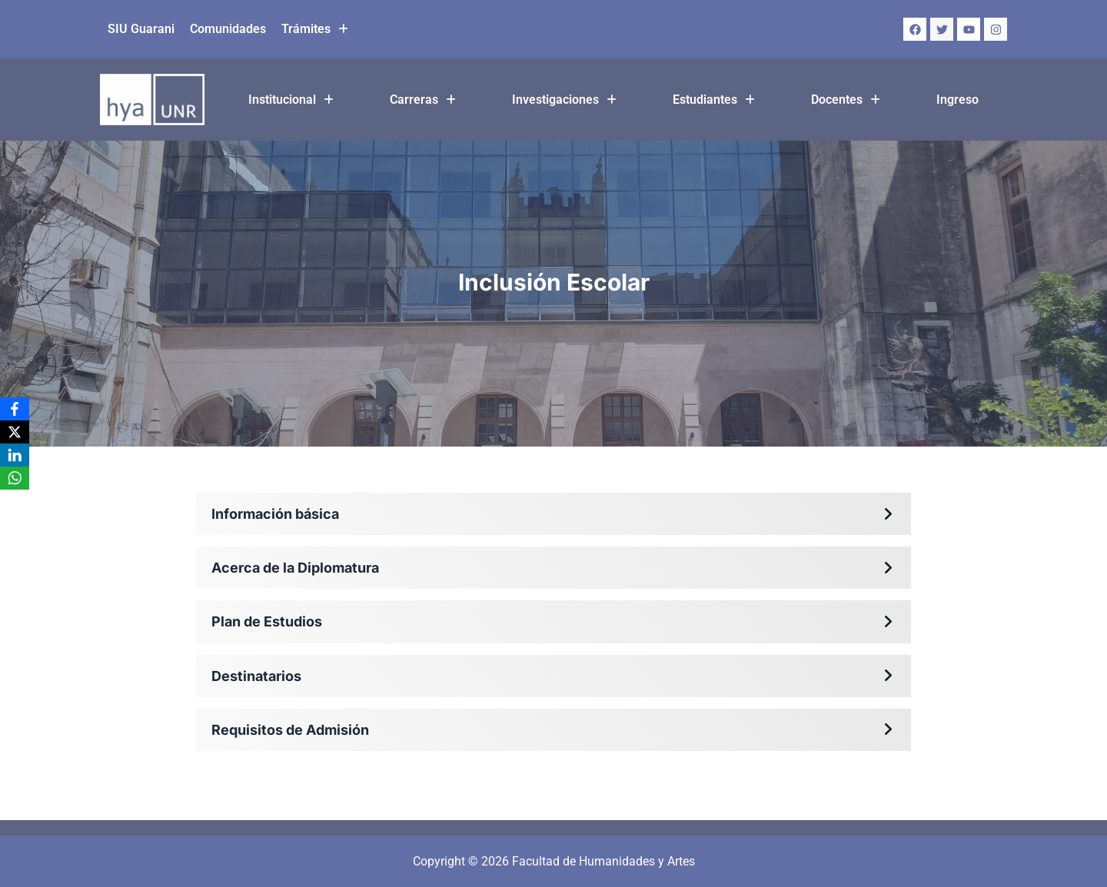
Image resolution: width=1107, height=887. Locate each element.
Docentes (845, 99)
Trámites (314, 29)
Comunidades (228, 29)
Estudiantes (714, 99)
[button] (315, 29)
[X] (14, 432)
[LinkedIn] (14, 455)
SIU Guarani (141, 29)
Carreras (423, 99)
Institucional (291, 99)
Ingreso (957, 99)
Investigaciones (564, 99)
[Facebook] (14, 408)
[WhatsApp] (14, 478)
